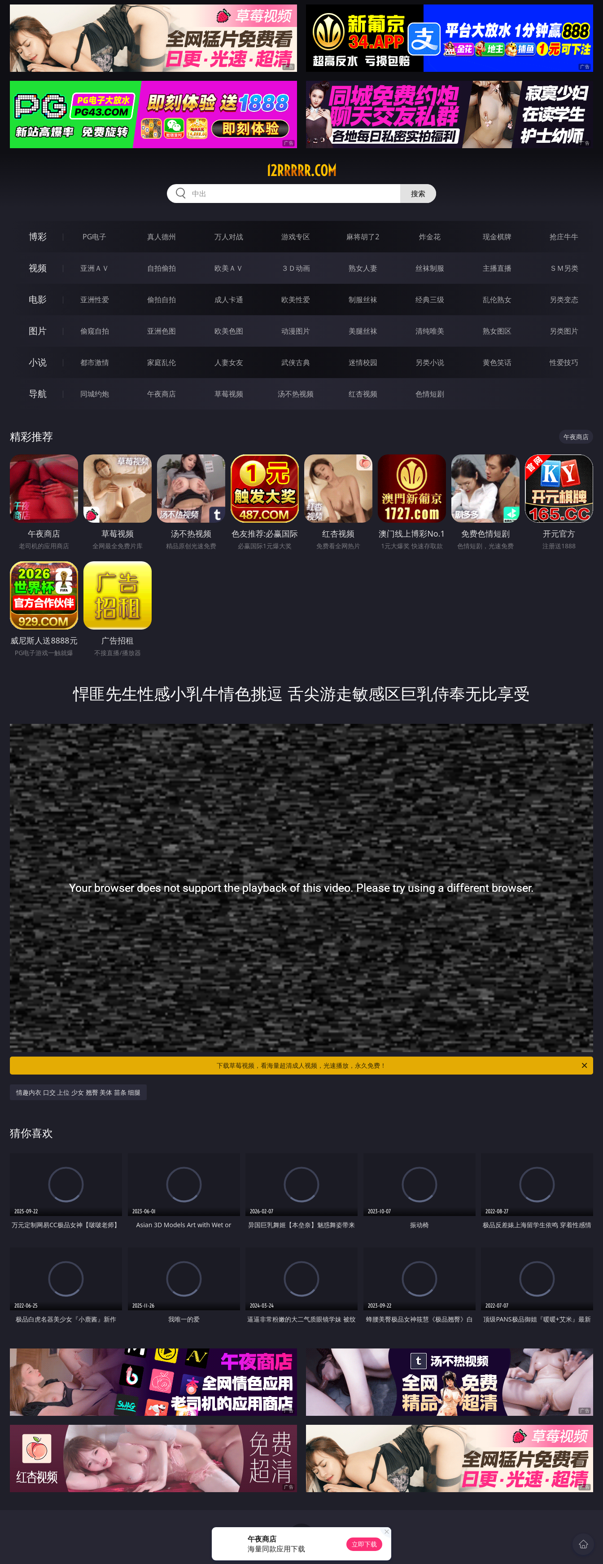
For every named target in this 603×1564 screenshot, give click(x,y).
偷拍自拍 (161, 299)
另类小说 (429, 362)
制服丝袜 (363, 299)
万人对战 (228, 237)
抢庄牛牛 (564, 237)
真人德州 (161, 237)
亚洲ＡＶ (94, 268)
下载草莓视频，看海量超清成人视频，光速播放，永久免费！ (403, 1065)
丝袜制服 (429, 268)
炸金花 (430, 237)
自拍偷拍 (161, 268)
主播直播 (497, 268)
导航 (38, 394)
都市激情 (94, 362)
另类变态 (564, 299)
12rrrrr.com (301, 171)
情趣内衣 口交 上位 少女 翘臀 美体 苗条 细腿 (78, 1092)
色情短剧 (429, 394)
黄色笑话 (497, 362)
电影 (38, 299)
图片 (38, 331)
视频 (38, 268)
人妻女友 (228, 362)
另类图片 (564, 331)
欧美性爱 (295, 299)
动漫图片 (295, 331)
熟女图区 (497, 331)
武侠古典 (295, 362)
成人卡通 (228, 299)
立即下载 (364, 1544)
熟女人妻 (363, 268)
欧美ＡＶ (228, 268)
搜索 (418, 193)
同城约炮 (94, 394)
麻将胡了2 (362, 237)
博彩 (38, 236)
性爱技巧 (564, 362)
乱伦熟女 (497, 299)
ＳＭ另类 (564, 268)
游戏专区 (295, 237)
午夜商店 (161, 394)
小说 (38, 362)
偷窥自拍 (94, 331)
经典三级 (429, 299)
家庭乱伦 (161, 362)
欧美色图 (228, 331)
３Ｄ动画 (295, 268)
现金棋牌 (497, 237)
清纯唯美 (429, 331)
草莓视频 (228, 394)
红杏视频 (363, 394)
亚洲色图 (161, 331)
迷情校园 (363, 362)
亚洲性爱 (94, 299)
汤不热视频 (296, 394)
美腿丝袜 (363, 331)
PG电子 (94, 237)
